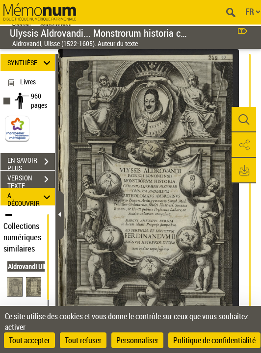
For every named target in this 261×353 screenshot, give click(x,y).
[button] (244, 119)
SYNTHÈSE (30, 62)
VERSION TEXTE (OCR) (31, 180)
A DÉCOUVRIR (30, 196)
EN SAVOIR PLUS (31, 163)
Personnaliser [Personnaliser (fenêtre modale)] (137, 340)
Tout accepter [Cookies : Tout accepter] (29, 340)
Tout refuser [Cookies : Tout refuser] (83, 340)
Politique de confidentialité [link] (214, 340)
